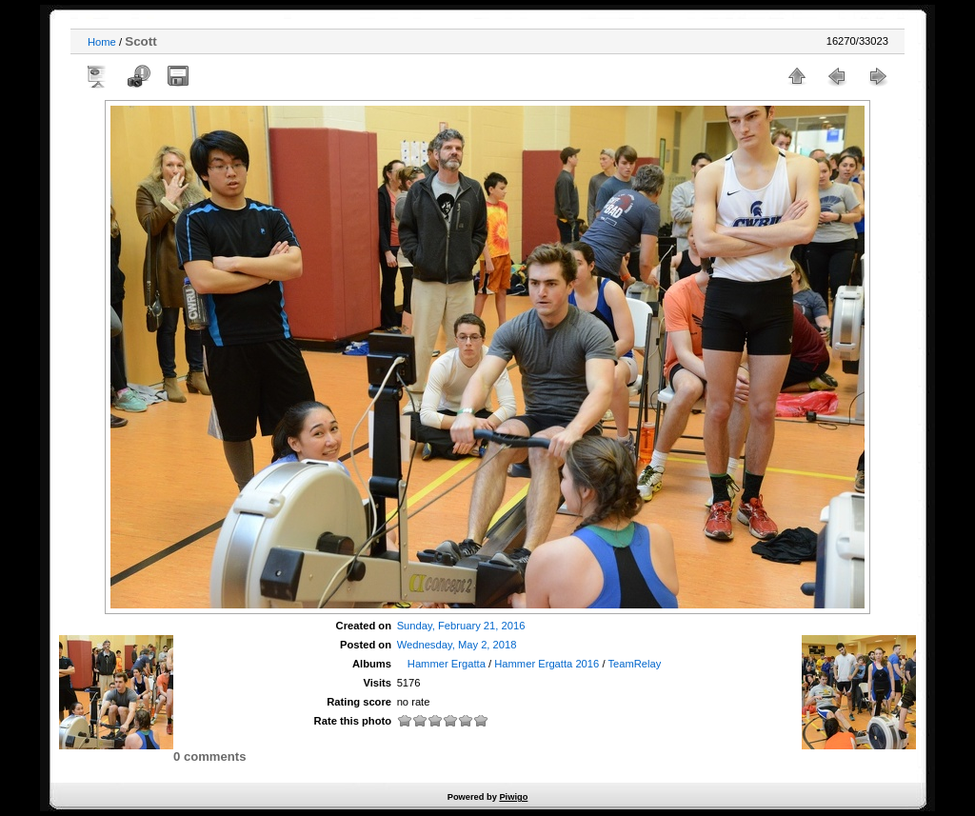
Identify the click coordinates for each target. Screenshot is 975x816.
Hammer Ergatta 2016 (546, 663)
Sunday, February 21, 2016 (461, 625)
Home (102, 42)
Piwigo (513, 797)
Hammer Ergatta (447, 663)
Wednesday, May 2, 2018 (457, 644)
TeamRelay (634, 663)
